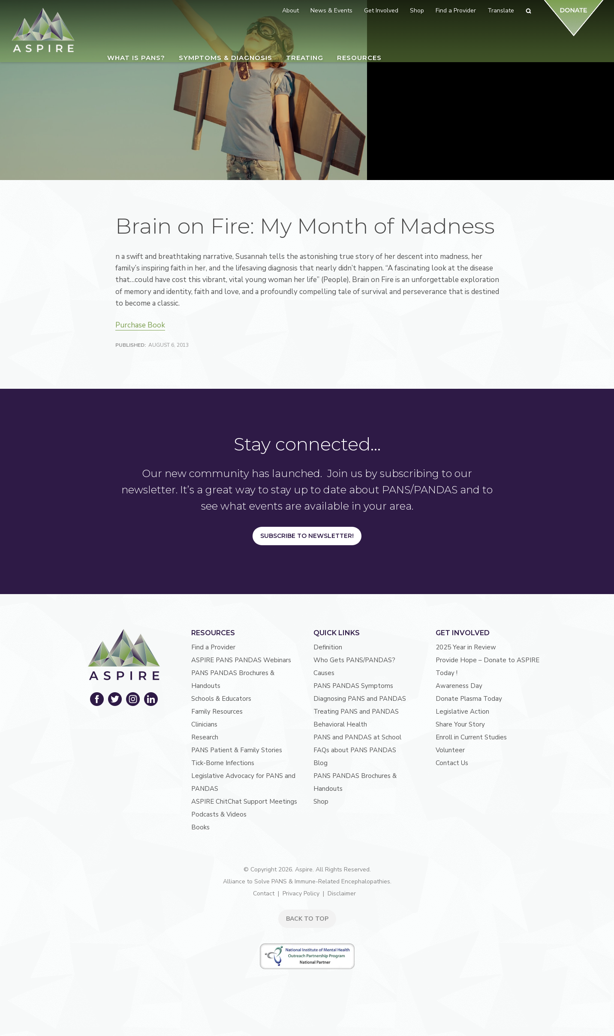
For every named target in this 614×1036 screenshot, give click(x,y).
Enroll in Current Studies (471, 737)
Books (200, 827)
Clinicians (204, 724)
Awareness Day (459, 686)
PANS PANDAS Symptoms (353, 686)
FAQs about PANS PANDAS (354, 750)
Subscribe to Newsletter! (307, 536)
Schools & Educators (221, 698)
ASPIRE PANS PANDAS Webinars (241, 660)
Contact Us (452, 763)
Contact (263, 893)
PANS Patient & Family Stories (236, 750)
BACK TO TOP (307, 919)
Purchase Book (140, 325)
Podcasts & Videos (219, 814)
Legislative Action (462, 711)
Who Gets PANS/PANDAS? (354, 660)
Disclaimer (342, 893)
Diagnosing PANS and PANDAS (359, 698)
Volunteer (450, 750)
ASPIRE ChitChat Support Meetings (244, 801)
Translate (501, 10)
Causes (323, 673)
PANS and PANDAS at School (357, 737)
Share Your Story (460, 724)
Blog (320, 763)
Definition (327, 647)
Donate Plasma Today (469, 698)
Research (204, 737)
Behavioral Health (340, 724)
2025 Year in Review (466, 647)
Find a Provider (213, 647)
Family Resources (217, 711)
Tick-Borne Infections (222, 763)
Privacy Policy (301, 893)
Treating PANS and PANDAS (356, 711)
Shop (320, 801)
